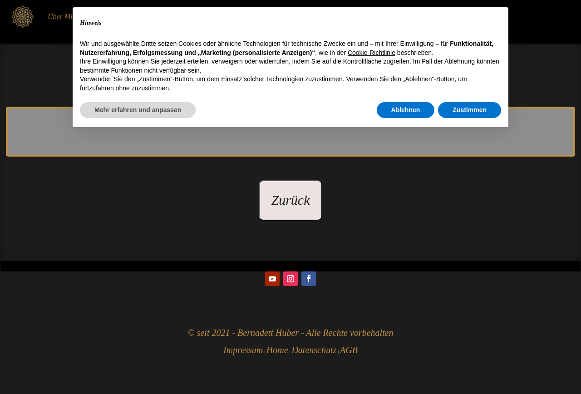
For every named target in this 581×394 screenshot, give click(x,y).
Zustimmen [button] (470, 369)
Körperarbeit (263, 16)
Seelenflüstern (313, 16)
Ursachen (396, 16)
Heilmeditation (154, 16)
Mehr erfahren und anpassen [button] (137, 369)
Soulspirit (358, 16)
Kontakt (431, 16)
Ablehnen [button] (405, 369)
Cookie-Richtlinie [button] (371, 311)
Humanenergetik (210, 16)
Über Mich (63, 16)
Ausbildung (106, 16)
